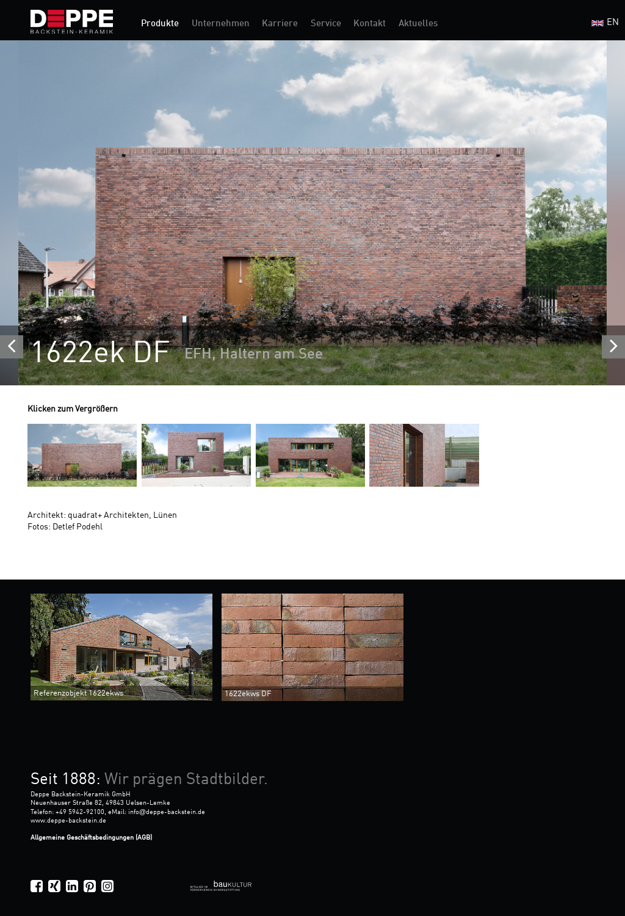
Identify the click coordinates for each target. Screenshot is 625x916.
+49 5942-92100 (80, 812)
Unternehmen (221, 24)
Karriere (280, 24)
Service (326, 24)
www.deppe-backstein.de (68, 820)
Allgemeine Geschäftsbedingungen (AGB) (91, 837)
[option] (312, 212)
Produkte (160, 24)
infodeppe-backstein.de (166, 812)
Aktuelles (418, 24)
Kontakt (369, 24)
